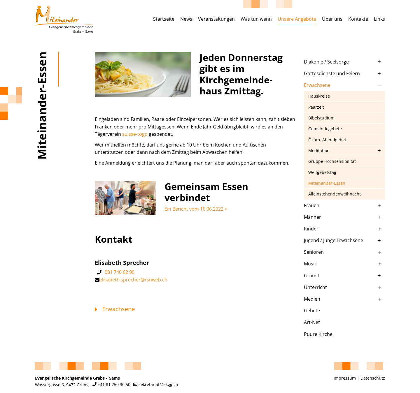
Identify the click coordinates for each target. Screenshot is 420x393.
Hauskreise (319, 96)
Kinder (311, 228)
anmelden (325, 378)
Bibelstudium (321, 118)
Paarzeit (316, 107)
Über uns (332, 19)
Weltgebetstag (322, 172)
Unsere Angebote (297, 19)
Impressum (345, 378)
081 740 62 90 (119, 272)
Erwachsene (317, 85)
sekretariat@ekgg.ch (158, 384)
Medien (312, 299)
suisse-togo (135, 134)
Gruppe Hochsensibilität (332, 161)
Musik (310, 263)
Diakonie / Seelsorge (326, 62)
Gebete (312, 310)
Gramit (311, 275)
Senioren (314, 252)
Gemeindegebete (325, 128)
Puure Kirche (318, 334)
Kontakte (358, 19)
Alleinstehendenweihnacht (334, 194)
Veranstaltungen (216, 19)
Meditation (319, 150)
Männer (312, 217)
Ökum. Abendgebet (327, 139)
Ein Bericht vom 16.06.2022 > (195, 209)
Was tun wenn (256, 19)
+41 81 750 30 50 (114, 384)
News (186, 19)
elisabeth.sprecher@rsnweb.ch (133, 279)
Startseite (163, 19)
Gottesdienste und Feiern (332, 73)
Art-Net (312, 322)
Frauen (311, 205)
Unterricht (315, 287)
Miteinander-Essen (326, 183)
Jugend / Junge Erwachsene (333, 240)
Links (379, 19)
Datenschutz (372, 378)
